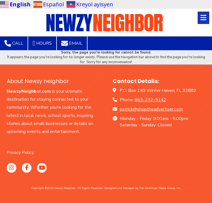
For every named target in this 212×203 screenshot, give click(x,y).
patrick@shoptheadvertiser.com (151, 109)
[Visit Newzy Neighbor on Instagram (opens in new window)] (11, 168)
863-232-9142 (150, 100)
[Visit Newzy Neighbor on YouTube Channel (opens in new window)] (42, 168)
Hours (42, 43)
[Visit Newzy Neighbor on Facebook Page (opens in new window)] (26, 168)
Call (13, 43)
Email (72, 43)
